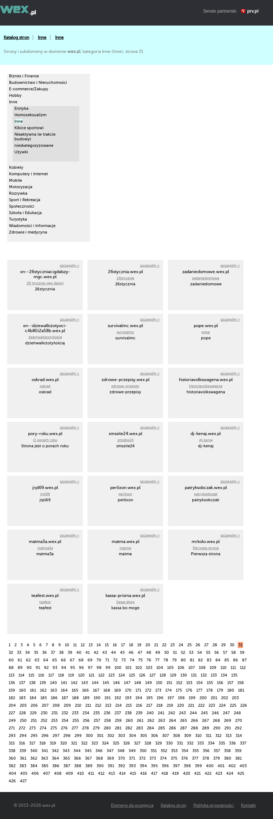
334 (211, 743)
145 (106, 682)
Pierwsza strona (206, 548)
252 (44, 720)
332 (190, 743)
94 (63, 667)
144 (95, 682)
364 (55, 758)
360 (12, 758)
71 (107, 660)
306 (154, 735)
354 (185, 750)
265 (183, 720)
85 (226, 660)
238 (128, 713)
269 (227, 720)
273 (32, 728)
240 (150, 713)
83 (209, 660)
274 (43, 728)
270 (238, 720)
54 (199, 652)
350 (143, 750)
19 (139, 645)
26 (198, 645)
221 (191, 705)
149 (148, 682)
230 (44, 713)
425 (240, 773)
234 (85, 713)
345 (88, 750)
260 (129, 720)
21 (156, 645)
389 (89, 766)
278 (85, 728)
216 (139, 705)
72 (115, 660)
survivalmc (125, 332)
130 (183, 675)
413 (111, 773)
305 (143, 735)
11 (75, 645)
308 (176, 735)
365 (66, 758)
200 (203, 698)
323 (94, 743)
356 (206, 750)
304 (132, 735)
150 (159, 682)
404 (12, 773)
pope (205, 332)
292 (238, 728)
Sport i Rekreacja (24, 200)
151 (169, 682)
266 (194, 720)
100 (118, 667)
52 (183, 652)
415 (133, 773)
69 (90, 660)
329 (158, 743)
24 (181, 645)
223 (212, 705)
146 (116, 682)
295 (34, 735)
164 (64, 690)
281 (118, 728)
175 (179, 690)
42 (96, 652)
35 (36, 652)
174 (168, 690)
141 (64, 682)
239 (139, 713)
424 (229, 773)
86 (235, 660)
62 (28, 660)
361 (23, 758)
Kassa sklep (125, 602)
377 (195, 758)
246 (215, 713)
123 (111, 675)
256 (86, 720)
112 (243, 667)
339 (22, 750)
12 (83, 645)
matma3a (45, 548)
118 (61, 675)
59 (242, 652)
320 (63, 743)
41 (87, 652)
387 (66, 766)
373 (152, 758)
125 (132, 675)
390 (100, 766)
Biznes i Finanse (24, 76)
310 (198, 735)
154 (199, 682)
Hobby (15, 95)
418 (164, 773)
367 (88, 758)
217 (149, 705)
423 (218, 773)
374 (163, 758)
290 (216, 728)
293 (12, 735)
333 (200, 743)
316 (22, 743)
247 (226, 713)
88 (11, 667)
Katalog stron (16, 37)
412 (101, 773)
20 (148, 645)
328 (147, 743)
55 (208, 652)
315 (12, 743)
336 (232, 743)
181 (241, 690)
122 (101, 675)
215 (129, 705)
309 (187, 735)
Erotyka (21, 108)
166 (85, 690)
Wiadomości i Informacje (32, 225)
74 (132, 660)
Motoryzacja (20, 187)
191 (107, 698)
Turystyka (18, 219)
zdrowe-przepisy (125, 386)
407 (46, 773)
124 (121, 675)
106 (181, 667)
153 (189, 682)
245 (204, 713)
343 (66, 750)
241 (161, 713)
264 (172, 720)
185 (43, 698)
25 (189, 645)
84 (217, 660)
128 (163, 675)
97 (90, 667)
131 (194, 675)
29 (223, 645)
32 (11, 652)
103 (149, 667)
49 (157, 652)
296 (45, 735)
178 (209, 690)
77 (157, 660)
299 (78, 735)
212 (98, 705)
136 (12, 682)
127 (152, 675)
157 (230, 682)
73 (123, 660)
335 (222, 743)
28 (214, 645)
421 (197, 773)
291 (227, 728)
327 (137, 743)
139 (43, 682)
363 (44, 758)
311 (208, 735)
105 (170, 667)
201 (214, 698)
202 (224, 698)
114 (21, 675)
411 (91, 773)
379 (216, 758)
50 (166, 652)
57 (225, 652)
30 (232, 645)
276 (64, 728)
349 (132, 750)
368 (99, 758)
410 (80, 773)
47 (140, 652)
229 (33, 713)
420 (186, 773)
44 (113, 652)
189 (86, 698)
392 (121, 766)
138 (32, 682)
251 (34, 720)
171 (138, 690)
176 (189, 690)
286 (172, 728)
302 (110, 735)
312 (218, 735)
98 (99, 667)
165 (75, 690)
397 (176, 766)
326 (126, 743)
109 (213, 667)
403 (243, 766)
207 (45, 705)
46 (131, 652)
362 (33, 758)
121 (91, 675)
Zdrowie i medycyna (28, 232)
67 (72, 660)
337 (243, 743)
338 (12, 750)
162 (43, 690)
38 (61, 652)
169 (117, 690)
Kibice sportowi (29, 128)
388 (77, 766)
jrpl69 (45, 494)
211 (88, 705)
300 (89, 735)
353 (174, 750)
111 (233, 667)
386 (55, 766)
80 (183, 660)
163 (53, 690)
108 (202, 667)
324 (105, 743)
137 (22, 682)
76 (149, 660)
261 (140, 720)
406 (35, 773)
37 (53, 652)
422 (208, 773)
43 (104, 652)
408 (58, 773)
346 (99, 750)
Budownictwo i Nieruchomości (38, 82)
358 (227, 750)
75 (140, 660)
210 (78, 705)
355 (195, 750)
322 (84, 743)
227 (12, 713)
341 (44, 750)
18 (131, 645)
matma (125, 548)
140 (53, 682)
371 (132, 758)
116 (41, 675)
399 (198, 766)
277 (75, 728)
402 (232, 766)
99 (108, 667)
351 (154, 750)
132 (204, 675)
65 (54, 660)
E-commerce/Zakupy (28, 89)
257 (97, 720)
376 (184, 758)
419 (175, 773)
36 (44, 652)
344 (77, 750)
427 (23, 781)
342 (55, 750)
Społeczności (21, 206)
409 (69, 773)
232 (65, 713)
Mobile (15, 180)
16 (115, 645)
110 (223, 667)
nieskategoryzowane (33, 145)
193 (128, 698)
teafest (45, 602)
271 (12, 728)
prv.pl (253, 11)
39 (70, 652)
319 (53, 743)
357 (217, 750)
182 (12, 698)
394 (143, 766)
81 (192, 660)
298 (67, 735)
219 (170, 705)
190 (97, 698)
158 (240, 682)
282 (128, 728)
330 (169, 743)
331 (180, 743)
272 (22, 728)
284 (150, 728)
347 (110, 750)
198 (181, 698)
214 (118, 705)
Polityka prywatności (213, 805)
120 (81, 675)
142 (74, 682)
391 (111, 766)
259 (118, 720)
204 (12, 705)
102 (138, 667)
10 (67, 645)
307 (165, 735)
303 (121, 735)
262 (150, 720)
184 (33, 698)
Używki (21, 152)
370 (121, 758)
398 (187, 766)
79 (174, 660)
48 (148, 652)
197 (170, 698)
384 (33, 766)
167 (96, 690)
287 (183, 728)
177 (199, 690)
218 (159, 705)
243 (182, 713)
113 (11, 675)
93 (55, 667)
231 (55, 713)
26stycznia (125, 278)
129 (173, 675)
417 (154, 773)
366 (77, 758)
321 (74, 743)
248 (237, 713)
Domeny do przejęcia (132, 805)
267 (205, 720)
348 (121, 750)
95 (72, 667)
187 (65, 698)
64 (45, 660)
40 (78, 652)
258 (107, 720)
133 (214, 675)
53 (191, 652)
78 (166, 660)
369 (110, 758)
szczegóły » (69, 265)
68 (81, 660)
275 (53, 728)
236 (107, 713)
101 (128, 667)
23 (172, 645)
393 (132, 766)
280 (107, 728)
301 (100, 735)
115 (31, 675)
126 (142, 675)
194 (138, 698)
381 (238, 758)
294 (23, 735)
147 (127, 682)
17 (123, 645)
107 (191, 667)
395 (154, 766)
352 (164, 750)
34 (27, 652)
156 (220, 682)
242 (171, 713)
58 (233, 652)
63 (37, 660)
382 (12, 766)
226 (243, 705)
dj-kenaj (205, 440)
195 (149, 698)
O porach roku (45, 440)
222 (201, 705)
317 (32, 743)
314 (239, 735)
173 (158, 690)
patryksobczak (206, 494)
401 (221, 766)
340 (33, 750)
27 (206, 645)
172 (148, 690)
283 (139, 728)
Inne (42, 37)
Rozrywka (18, 193)
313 (228, 735)
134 (224, 675)
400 (210, 766)
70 (99, 660)
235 (96, 713)
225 (233, 705)
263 (161, 720)
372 (142, 758)
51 (175, 652)
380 (227, 758)
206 (34, 705)
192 (118, 698)
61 (20, 660)
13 (91, 645)
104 (159, 667)
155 (210, 682)
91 (38, 667)
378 (205, 758)
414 (122, 773)
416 (143, 773)
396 (165, 766)
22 (164, 645)
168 (106, 690)
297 (56, 735)
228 (22, 713)
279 (96, 728)
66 (63, 660)
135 (234, 675)
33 (19, 652)
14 (99, 645)
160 (22, 690)
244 (193, 713)
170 (128, 690)
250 (23, 720)
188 (75, 698)
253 (54, 720)
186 (54, 698)
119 (71, 675)
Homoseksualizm (30, 115)
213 (108, 705)
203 (235, 698)
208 (56, 705)
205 (23, 705)
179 (220, 690)
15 (107, 645)
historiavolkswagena (205, 386)
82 (200, 660)
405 (23, 773)
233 (75, 713)
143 (84, 682)
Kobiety (16, 167)
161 (33, 690)
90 (29, 667)
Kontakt (248, 805)
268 (216, 720)
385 (44, 766)
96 (81, 667)
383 (22, 766)
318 (42, 743)
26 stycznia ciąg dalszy (45, 283)
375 (174, 758)
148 (137, 682)
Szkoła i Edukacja (25, 213)
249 (12, 720)
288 (194, 728)
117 (51, 675)
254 (65, 720)
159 (12, 690)
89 (20, 667)
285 (161, 728)
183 (22, 698)
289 (205, 728)
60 (11, 660)
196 (160, 698)
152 (179, 682)
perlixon (125, 494)
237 (118, 713)
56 (216, 652)
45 (122, 652)
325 (116, 743)
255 (75, 720)
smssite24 (125, 440)
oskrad (45, 386)
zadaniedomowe (205, 278)
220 (180, 705)
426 (12, 781)
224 (222, 705)
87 (244, 660)
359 (238, 750)
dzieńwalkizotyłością (45, 337)
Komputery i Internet (28, 174)
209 (67, 705)
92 (46, 667)
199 (192, 698)
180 (230, 690)
